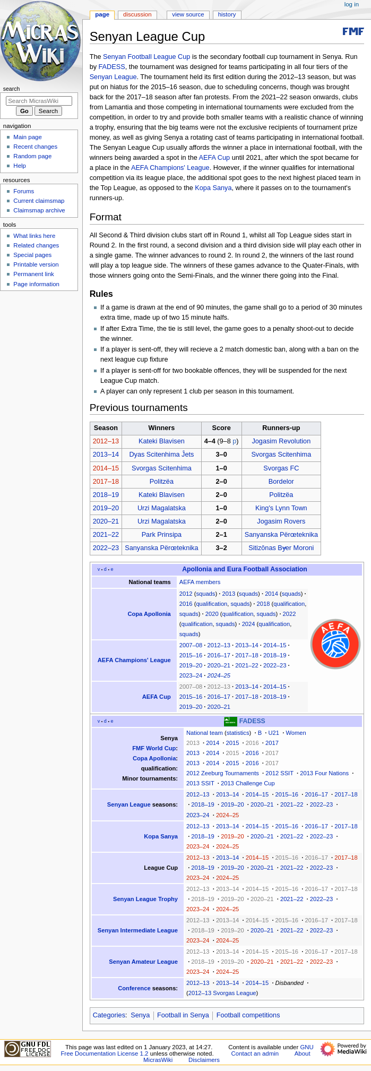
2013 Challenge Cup (248, 783)
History (227, 14)
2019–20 (106, 508)
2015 (232, 743)
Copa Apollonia (148, 614)
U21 (274, 733)
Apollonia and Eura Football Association (244, 569)
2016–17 (219, 655)
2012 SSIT (279, 773)
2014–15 (106, 468)
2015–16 (190, 655)
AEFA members (200, 582)
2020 (212, 614)
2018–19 (106, 495)
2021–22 (106, 534)
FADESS (112, 67)
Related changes (36, 245)
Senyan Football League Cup (146, 57)
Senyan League (113, 77)
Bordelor (281, 481)
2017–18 (106, 481)
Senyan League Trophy (145, 899)
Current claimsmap (38, 201)
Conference (134, 988)
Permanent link (33, 274)
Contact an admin (255, 1053)
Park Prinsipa (162, 534)
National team (204, 733)
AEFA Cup (214, 157)
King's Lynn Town (281, 508)
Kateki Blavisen (162, 441)
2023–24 (190, 675)
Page (102, 14)
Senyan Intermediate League (138, 930)
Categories (109, 1015)
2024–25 (219, 675)
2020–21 (106, 521)
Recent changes (35, 146)
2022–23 (106, 548)
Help (19, 165)
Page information (36, 284)
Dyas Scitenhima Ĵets (161, 454)
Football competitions (248, 1015)
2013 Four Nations (324, 773)
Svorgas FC (281, 468)
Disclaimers (204, 1060)
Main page (27, 137)
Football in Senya (183, 1015)
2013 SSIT (200, 783)
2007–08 (190, 645)
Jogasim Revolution (281, 441)
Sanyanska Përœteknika (281, 534)
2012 (186, 593)
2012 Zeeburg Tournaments (222, 773)
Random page (32, 156)
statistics (238, 733)
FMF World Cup (154, 748)
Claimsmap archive (39, 210)
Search (11, 88)
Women (296, 733)
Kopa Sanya (213, 188)
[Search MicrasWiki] (39, 101)
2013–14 (106, 454)
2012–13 (106, 441)
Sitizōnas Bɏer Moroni (281, 548)
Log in (351, 4)
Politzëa (162, 481)
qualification (211, 604)
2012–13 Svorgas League (222, 993)
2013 (228, 593)
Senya (140, 1015)
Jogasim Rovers (281, 521)
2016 (186, 604)
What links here (34, 236)
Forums (23, 191)
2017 (272, 743)
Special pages (32, 255)
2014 (271, 593)
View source (188, 14)
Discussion (137, 14)
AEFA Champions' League (170, 168)
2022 (289, 614)
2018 (263, 604)
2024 (248, 624)
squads (205, 593)
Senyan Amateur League (143, 961)
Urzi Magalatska (161, 508)
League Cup (161, 867)
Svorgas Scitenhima (281, 454)
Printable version (35, 264)
